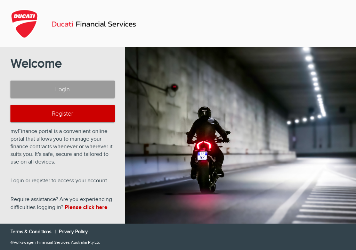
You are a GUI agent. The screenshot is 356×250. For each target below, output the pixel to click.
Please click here (86, 207)
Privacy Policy (73, 232)
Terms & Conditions (31, 232)
